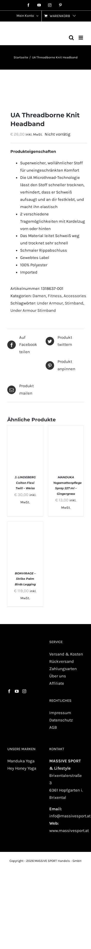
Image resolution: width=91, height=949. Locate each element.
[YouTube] (17, 691)
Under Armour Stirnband (33, 310)
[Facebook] (9, 691)
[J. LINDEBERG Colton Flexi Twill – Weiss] (25, 428)
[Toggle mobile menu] (81, 37)
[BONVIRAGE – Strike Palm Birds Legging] (25, 525)
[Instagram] (24, 691)
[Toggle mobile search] (71, 37)
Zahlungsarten (63, 668)
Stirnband (74, 303)
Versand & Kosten (66, 654)
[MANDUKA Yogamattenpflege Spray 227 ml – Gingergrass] (66, 428)
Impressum (60, 712)
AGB (53, 727)
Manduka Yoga (20, 760)
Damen (39, 295)
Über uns (57, 675)
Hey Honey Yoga (21, 768)
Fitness (55, 295)
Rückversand (61, 661)
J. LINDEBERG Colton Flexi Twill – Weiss (25, 482)
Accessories (75, 295)
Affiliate (56, 683)
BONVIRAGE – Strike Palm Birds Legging (25, 578)
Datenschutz (61, 720)
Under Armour (50, 303)
